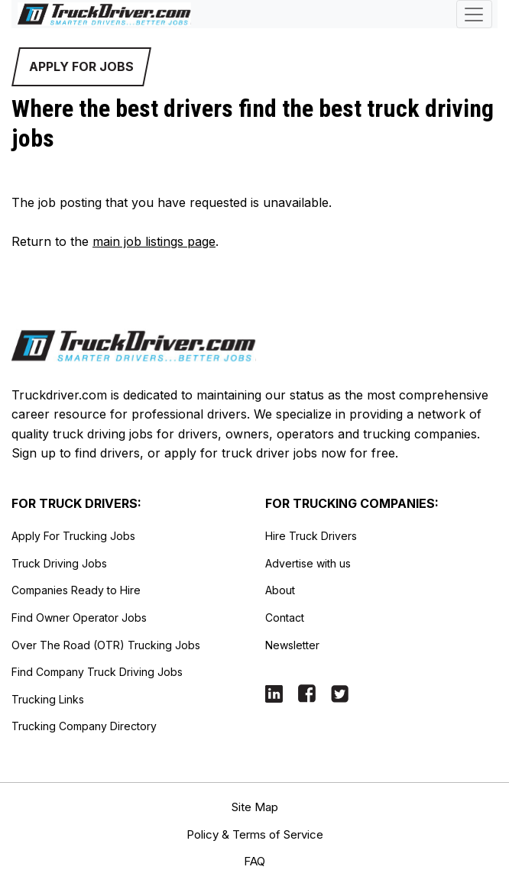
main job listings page (154, 241)
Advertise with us (308, 563)
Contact (284, 617)
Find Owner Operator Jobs (79, 617)
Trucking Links (47, 699)
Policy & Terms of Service (254, 834)
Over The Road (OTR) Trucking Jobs (105, 645)
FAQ (254, 861)
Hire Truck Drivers (311, 535)
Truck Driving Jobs (59, 563)
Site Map (255, 807)
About (280, 590)
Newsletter (292, 645)
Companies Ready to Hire (76, 590)
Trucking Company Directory (84, 725)
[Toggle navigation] (474, 14)
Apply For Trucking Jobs (73, 535)
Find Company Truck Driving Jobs (97, 671)
